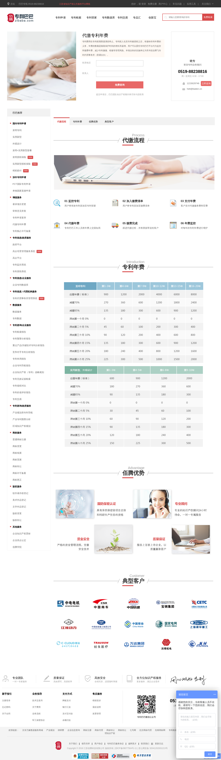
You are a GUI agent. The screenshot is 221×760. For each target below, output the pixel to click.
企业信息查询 (73, 730)
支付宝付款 (67, 713)
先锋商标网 (160, 730)
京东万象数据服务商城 (32, 730)
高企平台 (17, 258)
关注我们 (207, 4)
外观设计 (17, 143)
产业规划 (50, 730)
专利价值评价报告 (22, 392)
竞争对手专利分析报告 (24, 352)
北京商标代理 (145, 730)
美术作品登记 (19, 500)
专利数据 (17, 318)
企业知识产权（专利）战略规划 (28, 372)
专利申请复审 (19, 217)
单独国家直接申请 (22, 190)
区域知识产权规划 (22, 426)
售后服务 (97, 693)
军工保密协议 (38, 720)
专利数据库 (108, 17)
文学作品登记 (19, 506)
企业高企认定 (19, 540)
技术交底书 (37, 700)
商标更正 (17, 480)
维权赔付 (17, 170)
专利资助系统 (19, 271)
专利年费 (77, 121)
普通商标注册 (19, 439)
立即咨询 (206, 83)
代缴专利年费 (19, 224)
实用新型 (17, 137)
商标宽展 (17, 459)
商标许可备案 (19, 473)
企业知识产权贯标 (22, 533)
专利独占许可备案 (22, 231)
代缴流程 (61, 121)
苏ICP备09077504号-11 (126, 748)
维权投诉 (96, 700)
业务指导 (37, 693)
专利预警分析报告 (22, 338)
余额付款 (66, 720)
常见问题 (177, 4)
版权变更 (17, 513)
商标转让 (17, 466)
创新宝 (152, 17)
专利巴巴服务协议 (115, 743)
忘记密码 (6, 707)
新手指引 (7, 693)
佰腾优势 (93, 121)
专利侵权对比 (19, 385)
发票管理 (96, 713)
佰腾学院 (17, 547)
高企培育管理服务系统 (24, 251)
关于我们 (73, 743)
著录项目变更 (19, 204)
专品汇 (137, 17)
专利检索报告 (19, 332)
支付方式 (67, 693)
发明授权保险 (19, 157)
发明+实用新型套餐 (22, 150)
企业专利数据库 (20, 285)
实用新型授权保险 (22, 164)
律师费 (61, 730)
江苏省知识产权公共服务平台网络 (74, 4)
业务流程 (36, 713)
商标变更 (17, 446)
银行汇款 (66, 707)
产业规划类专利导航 (23, 412)
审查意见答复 (19, 211)
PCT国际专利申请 (22, 184)
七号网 (133, 730)
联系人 (85, 73)
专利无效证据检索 (22, 379)
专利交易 (122, 17)
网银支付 (66, 700)
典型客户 (109, 121)
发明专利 (17, 130)
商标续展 (17, 453)
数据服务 (17, 311)
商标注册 (87, 730)
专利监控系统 (19, 264)
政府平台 (17, 244)
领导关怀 (86, 743)
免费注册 (153, 4)
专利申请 (60, 17)
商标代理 (99, 730)
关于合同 (6, 713)
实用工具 (191, 4)
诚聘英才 (132, 743)
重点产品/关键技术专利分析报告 (29, 345)
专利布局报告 (19, 359)
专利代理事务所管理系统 (25, 298)
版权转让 (17, 520)
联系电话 (86, 63)
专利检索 (76, 17)
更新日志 (159, 743)
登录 (144, 4)
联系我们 (145, 743)
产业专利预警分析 (22, 419)
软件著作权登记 (20, 493)
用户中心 (163, 4)
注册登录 (6, 700)
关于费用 (36, 707)
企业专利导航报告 (22, 365)
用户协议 (98, 743)
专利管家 (91, 17)
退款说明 (96, 707)
